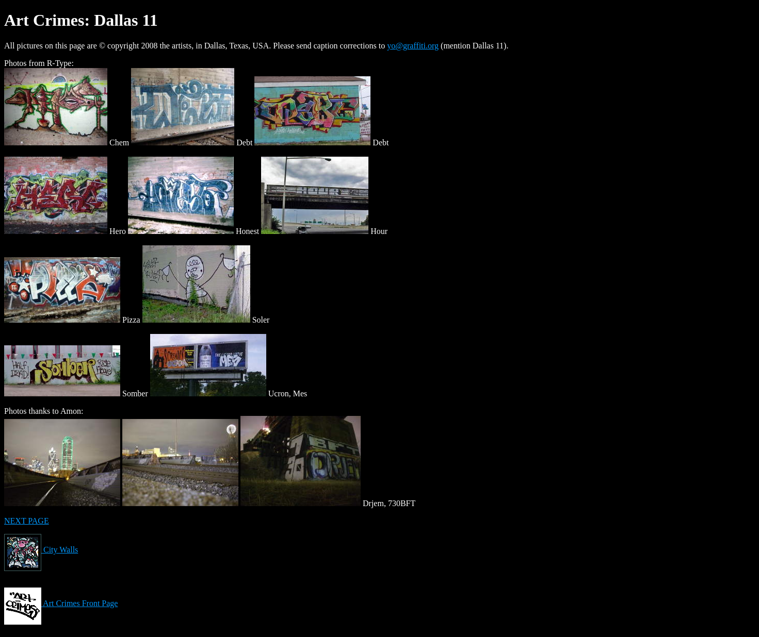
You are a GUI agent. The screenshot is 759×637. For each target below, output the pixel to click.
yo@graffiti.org (413, 45)
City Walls (41, 549)
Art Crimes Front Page (61, 603)
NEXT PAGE (26, 520)
